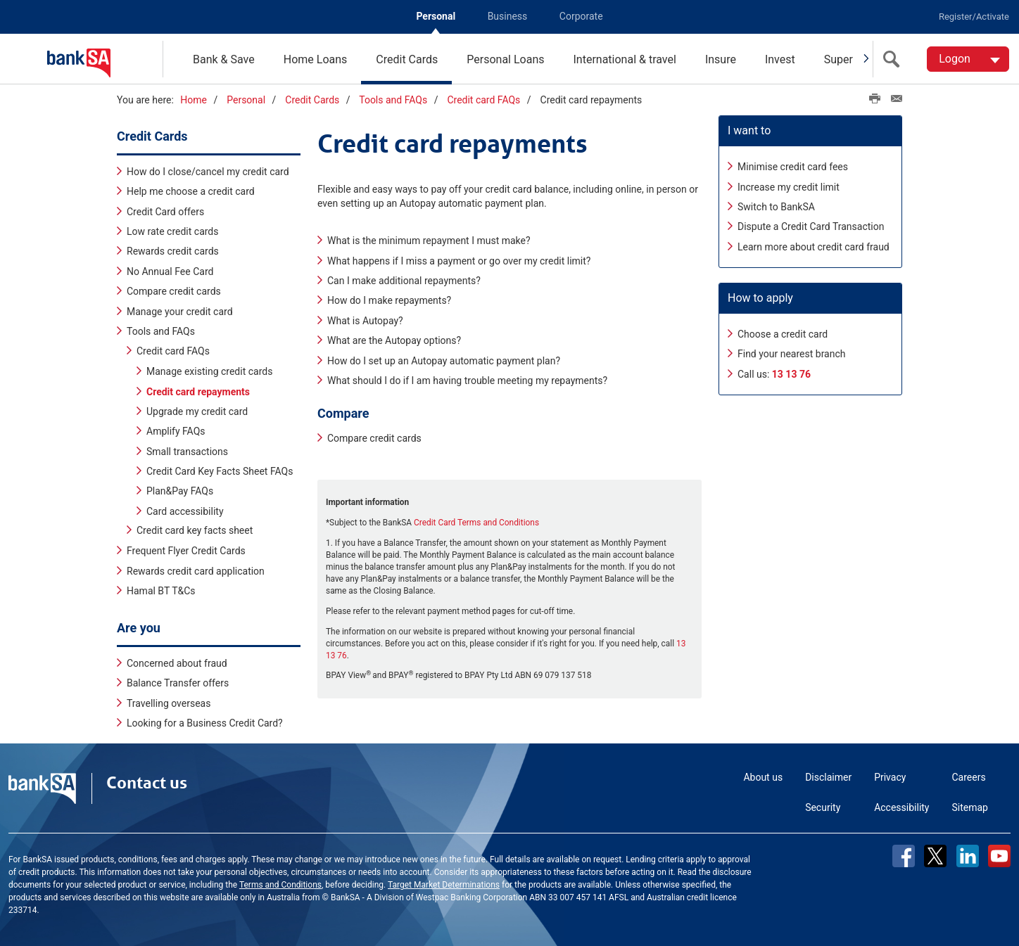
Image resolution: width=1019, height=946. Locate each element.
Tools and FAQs (393, 100)
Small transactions (187, 450)
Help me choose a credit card (191, 191)
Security (822, 807)
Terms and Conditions (280, 885)
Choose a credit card (783, 334)
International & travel (624, 59)
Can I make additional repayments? (404, 280)
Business (508, 16)
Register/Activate (974, 16)
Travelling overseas (168, 702)
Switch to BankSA (776, 206)
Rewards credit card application (196, 570)
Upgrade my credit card (197, 410)
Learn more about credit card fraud (814, 246)
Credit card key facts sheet (195, 530)
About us (763, 777)
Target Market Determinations (444, 885)
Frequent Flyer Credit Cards (186, 550)
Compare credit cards (174, 291)
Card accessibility (185, 510)
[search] (894, 59)
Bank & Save (224, 59)
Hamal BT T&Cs (161, 590)
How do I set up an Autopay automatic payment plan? (443, 360)
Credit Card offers (165, 211)
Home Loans (316, 59)
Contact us (146, 783)
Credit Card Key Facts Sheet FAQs (219, 470)
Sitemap (970, 807)
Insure (720, 59)
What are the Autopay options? (394, 340)
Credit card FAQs (483, 100)
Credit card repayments (198, 391)
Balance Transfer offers (178, 683)
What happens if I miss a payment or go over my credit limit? (458, 260)
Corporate (581, 16)
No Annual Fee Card (170, 270)
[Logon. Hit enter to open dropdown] (968, 59)
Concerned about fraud (177, 662)
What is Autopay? (365, 320)
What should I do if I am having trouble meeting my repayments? (467, 380)
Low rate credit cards (172, 231)
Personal (435, 16)
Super (838, 59)
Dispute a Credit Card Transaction (811, 226)
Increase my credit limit (789, 186)
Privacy (890, 777)
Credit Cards (407, 59)
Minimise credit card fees (793, 166)
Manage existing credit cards (209, 370)
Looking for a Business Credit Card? (205, 723)
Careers (969, 777)
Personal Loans (505, 59)
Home (193, 100)
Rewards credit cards (173, 251)
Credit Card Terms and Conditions (476, 522)
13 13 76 (791, 373)
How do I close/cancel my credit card (208, 171)
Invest (780, 59)
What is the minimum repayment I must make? (429, 240)
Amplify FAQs (175, 430)
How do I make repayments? (389, 300)
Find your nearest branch (792, 353)
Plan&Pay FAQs (179, 491)
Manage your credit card (180, 311)
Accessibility (901, 807)
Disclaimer (828, 777)
